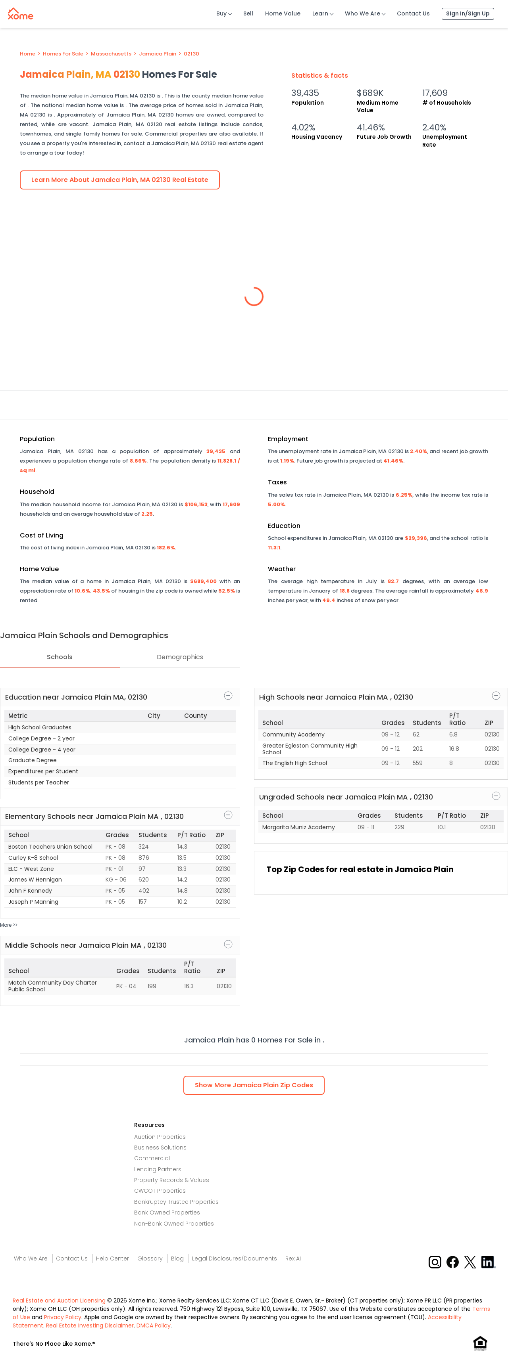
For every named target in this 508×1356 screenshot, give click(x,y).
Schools (60, 657)
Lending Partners (157, 1169)
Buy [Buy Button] (221, 13)
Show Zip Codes (254, 1085)
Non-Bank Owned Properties (174, 1224)
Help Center (112, 1258)
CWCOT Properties (160, 1191)
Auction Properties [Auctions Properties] (160, 1137)
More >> (8, 925)
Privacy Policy (62, 1317)
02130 (191, 54)
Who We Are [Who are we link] (31, 1258)
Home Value (282, 13)
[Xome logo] (20, 12)
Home (27, 54)
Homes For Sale (63, 54)
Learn (320, 13)
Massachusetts (111, 54)
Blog (177, 1258)
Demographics (180, 657)
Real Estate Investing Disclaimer (90, 1325)
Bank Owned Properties (167, 1212)
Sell (248, 13)
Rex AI (293, 1258)
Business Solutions (160, 1147)
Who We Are (362, 13)
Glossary (150, 1258)
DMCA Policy (154, 1325)
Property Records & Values (171, 1180)
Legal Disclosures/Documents (234, 1258)
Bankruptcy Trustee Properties (176, 1202)
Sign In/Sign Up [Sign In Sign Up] (468, 13)
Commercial (152, 1158)
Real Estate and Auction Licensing (59, 1300)
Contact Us (413, 13)
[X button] (471, 1261)
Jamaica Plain (157, 54)
